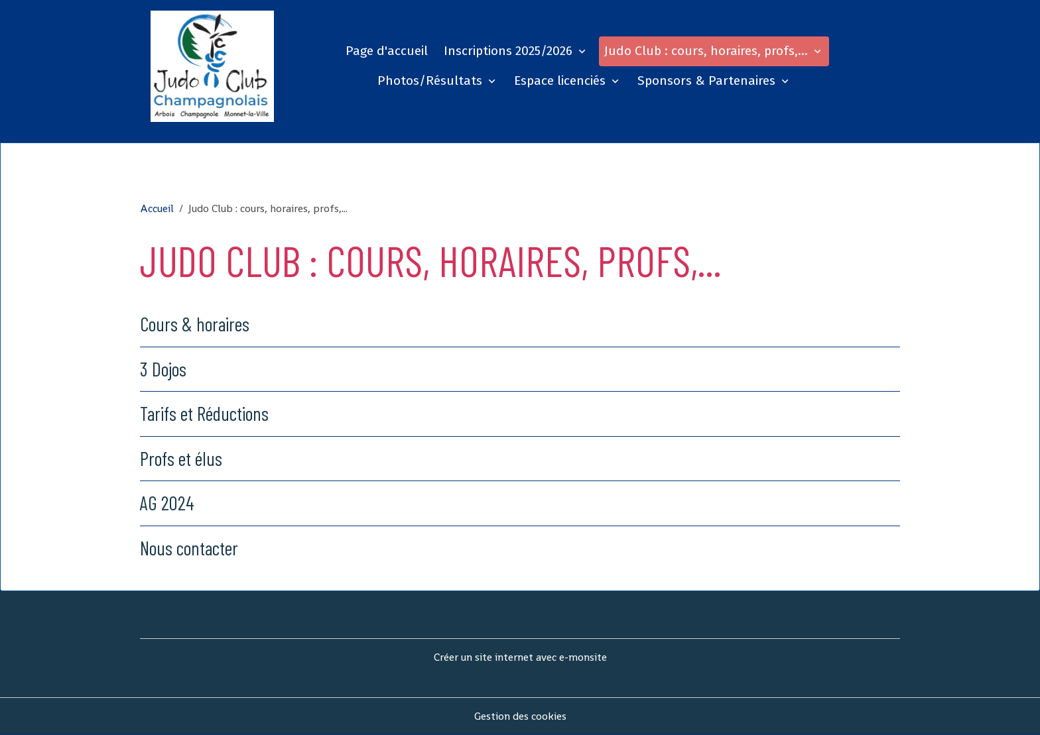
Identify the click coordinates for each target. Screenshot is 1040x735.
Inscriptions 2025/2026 (510, 50)
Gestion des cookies (520, 716)
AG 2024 (167, 502)
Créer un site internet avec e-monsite (520, 657)
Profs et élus (181, 458)
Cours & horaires (194, 323)
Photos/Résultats (431, 80)
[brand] (212, 66)
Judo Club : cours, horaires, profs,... (707, 50)
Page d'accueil (387, 50)
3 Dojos (163, 368)
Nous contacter (189, 547)
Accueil (157, 208)
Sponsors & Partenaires (708, 80)
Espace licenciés (561, 80)
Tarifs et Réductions (204, 413)
